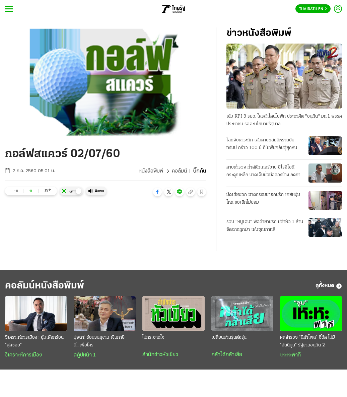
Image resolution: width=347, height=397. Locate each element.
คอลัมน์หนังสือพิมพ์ (44, 286)
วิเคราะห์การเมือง (23, 355)
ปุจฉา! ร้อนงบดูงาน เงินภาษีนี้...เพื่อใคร (99, 341)
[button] (157, 192)
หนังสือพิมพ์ (151, 171)
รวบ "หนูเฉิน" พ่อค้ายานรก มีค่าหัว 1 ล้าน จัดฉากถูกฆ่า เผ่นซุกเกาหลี (264, 225)
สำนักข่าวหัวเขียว (160, 354)
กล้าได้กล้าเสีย (226, 354)
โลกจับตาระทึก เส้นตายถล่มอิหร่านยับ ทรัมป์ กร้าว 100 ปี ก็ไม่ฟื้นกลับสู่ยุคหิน (261, 144)
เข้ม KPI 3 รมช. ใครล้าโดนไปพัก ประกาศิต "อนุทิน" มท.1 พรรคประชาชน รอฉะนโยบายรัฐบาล (284, 120)
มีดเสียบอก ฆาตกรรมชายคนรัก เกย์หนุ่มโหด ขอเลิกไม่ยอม (263, 198)
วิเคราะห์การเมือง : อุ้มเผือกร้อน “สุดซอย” (34, 341)
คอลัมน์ (179, 171)
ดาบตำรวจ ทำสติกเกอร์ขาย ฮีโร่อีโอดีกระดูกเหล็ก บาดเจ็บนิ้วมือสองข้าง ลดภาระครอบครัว (265, 172)
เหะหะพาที (290, 355)
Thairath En (313, 9)
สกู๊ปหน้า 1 (85, 355)
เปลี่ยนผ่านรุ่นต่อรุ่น (229, 337)
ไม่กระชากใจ (153, 337)
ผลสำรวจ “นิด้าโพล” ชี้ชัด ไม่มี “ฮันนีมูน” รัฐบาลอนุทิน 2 (307, 341)
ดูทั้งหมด (329, 286)
